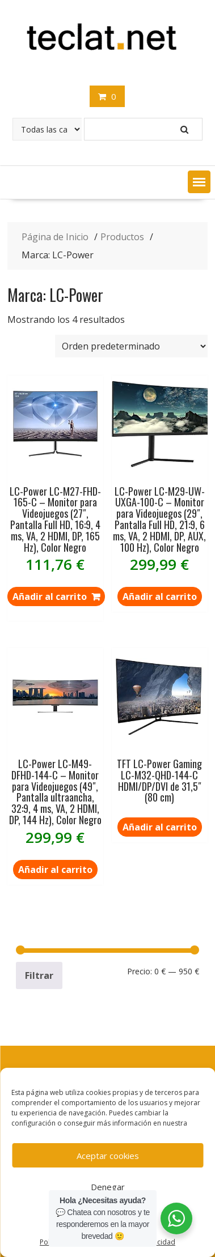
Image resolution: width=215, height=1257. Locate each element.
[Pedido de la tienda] (131, 346)
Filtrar (39, 975)
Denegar (108, 1186)
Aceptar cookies (108, 1155)
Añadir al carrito (160, 596)
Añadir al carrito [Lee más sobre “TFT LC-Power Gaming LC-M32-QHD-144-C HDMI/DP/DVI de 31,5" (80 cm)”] (160, 827)
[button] (199, 182)
